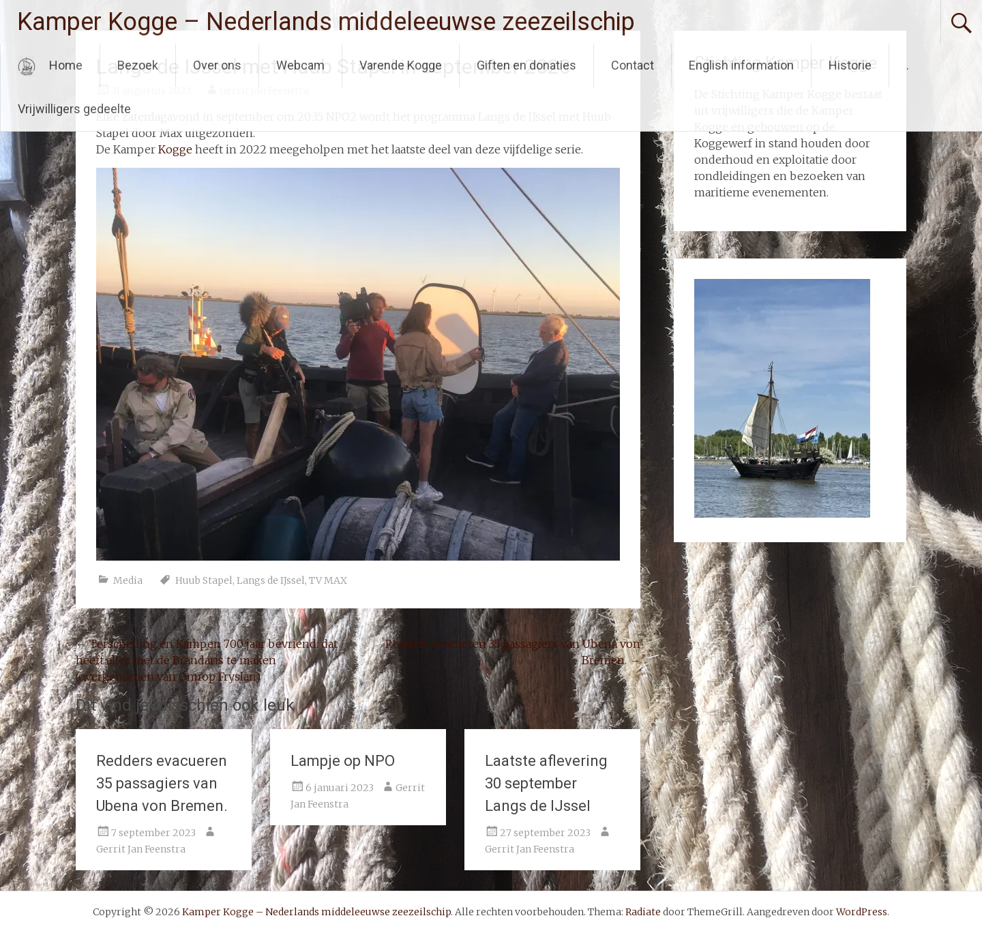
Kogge (175, 149)
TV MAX (328, 580)
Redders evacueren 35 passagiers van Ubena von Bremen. (162, 783)
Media (128, 580)
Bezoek (137, 65)
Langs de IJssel (271, 580)
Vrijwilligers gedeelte (74, 109)
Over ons (217, 65)
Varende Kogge (400, 65)
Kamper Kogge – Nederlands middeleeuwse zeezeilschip (326, 22)
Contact (632, 65)
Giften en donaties (526, 65)
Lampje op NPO (343, 760)
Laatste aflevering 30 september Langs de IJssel (546, 783)
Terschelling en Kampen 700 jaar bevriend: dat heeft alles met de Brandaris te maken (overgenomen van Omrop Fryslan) (207, 660)
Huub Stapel (204, 580)
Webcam (300, 65)
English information (741, 65)
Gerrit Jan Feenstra (140, 849)
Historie (850, 65)
